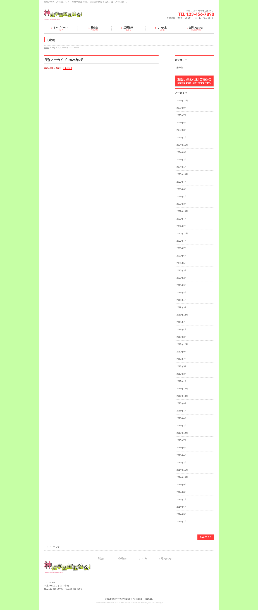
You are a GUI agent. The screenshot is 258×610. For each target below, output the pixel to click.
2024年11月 (182, 145)
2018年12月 (182, 315)
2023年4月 (181, 196)
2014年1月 (181, 521)
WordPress (112, 602)
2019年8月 (181, 292)
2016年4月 (181, 418)
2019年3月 (181, 307)
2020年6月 (181, 256)
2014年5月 (181, 514)
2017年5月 (181, 366)
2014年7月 (181, 499)
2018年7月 (181, 322)
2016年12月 (182, 388)
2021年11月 (182, 233)
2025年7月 (181, 115)
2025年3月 (181, 130)
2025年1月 (181, 137)
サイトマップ (53, 547)
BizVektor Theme (129, 602)
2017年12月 (182, 344)
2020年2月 (181, 278)
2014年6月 (181, 507)
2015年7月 (181, 440)
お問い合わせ (165, 558)
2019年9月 (181, 285)
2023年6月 (181, 189)
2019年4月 (181, 300)
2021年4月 (181, 241)
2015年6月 (181, 447)
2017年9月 (181, 351)
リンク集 (142, 558)
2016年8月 (181, 403)
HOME (46, 48)
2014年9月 (181, 484)
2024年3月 (181, 152)
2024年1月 (181, 167)
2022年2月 (181, 226)
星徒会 (101, 558)
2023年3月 (181, 204)
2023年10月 (182, 174)
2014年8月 (181, 492)
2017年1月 (181, 381)
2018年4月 (181, 329)
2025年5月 (181, 122)
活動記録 (122, 558)
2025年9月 (181, 108)
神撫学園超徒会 (124, 599)
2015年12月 (182, 433)
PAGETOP (205, 537)
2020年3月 (181, 270)
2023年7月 (181, 182)
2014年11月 (182, 470)
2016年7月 (181, 410)
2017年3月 (181, 374)
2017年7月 (181, 359)
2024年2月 (181, 159)
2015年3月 (181, 462)
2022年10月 (182, 211)
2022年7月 (181, 219)
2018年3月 (181, 337)
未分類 (67, 68)
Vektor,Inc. (146, 602)
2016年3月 (181, 425)
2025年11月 (182, 100)
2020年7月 (181, 248)
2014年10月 (182, 477)
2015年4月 (181, 455)
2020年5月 (181, 263)
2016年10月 (182, 396)
